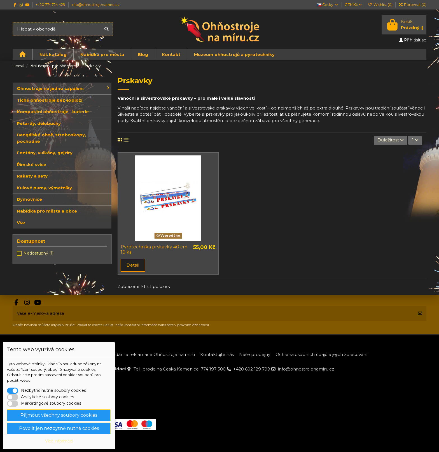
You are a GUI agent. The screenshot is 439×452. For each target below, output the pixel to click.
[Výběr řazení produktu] (390, 140)
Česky (327, 4)
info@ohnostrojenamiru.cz (95, 4)
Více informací (59, 441)
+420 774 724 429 (51, 4)
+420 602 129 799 (251, 369)
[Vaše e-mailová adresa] (213, 313)
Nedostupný (38, 253)
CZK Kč (353, 4)
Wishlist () (380, 4)
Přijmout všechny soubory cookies (58, 415)
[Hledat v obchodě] (106, 29)
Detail (133, 265)
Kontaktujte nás (217, 354)
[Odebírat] (420, 313)
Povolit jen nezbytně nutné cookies (59, 428)
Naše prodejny (254, 354)
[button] (52, 54)
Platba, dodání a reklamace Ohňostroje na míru (144, 354)
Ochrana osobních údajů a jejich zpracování (321, 354)
